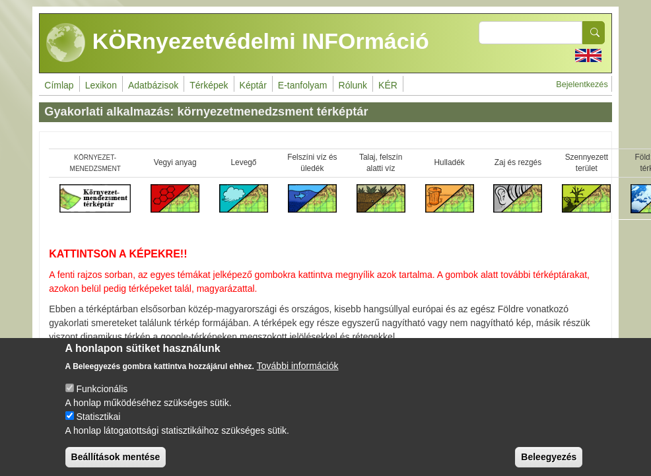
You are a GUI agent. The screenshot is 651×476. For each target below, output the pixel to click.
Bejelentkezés (581, 84)
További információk (298, 373)
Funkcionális (101, 396)
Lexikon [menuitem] (101, 85)
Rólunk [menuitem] (353, 85)
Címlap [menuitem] (58, 85)
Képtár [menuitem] (253, 85)
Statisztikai (98, 424)
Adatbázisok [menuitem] (153, 85)
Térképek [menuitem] (208, 85)
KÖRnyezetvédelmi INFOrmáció (237, 43)
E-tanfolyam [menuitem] (302, 85)
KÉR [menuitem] (387, 85)
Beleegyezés (548, 464)
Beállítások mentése (115, 464)
